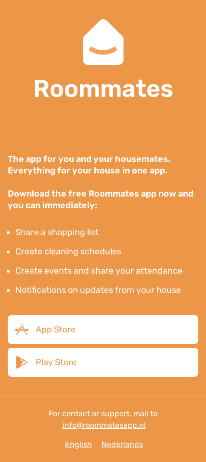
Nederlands (122, 444)
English (78, 444)
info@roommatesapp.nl (104, 425)
